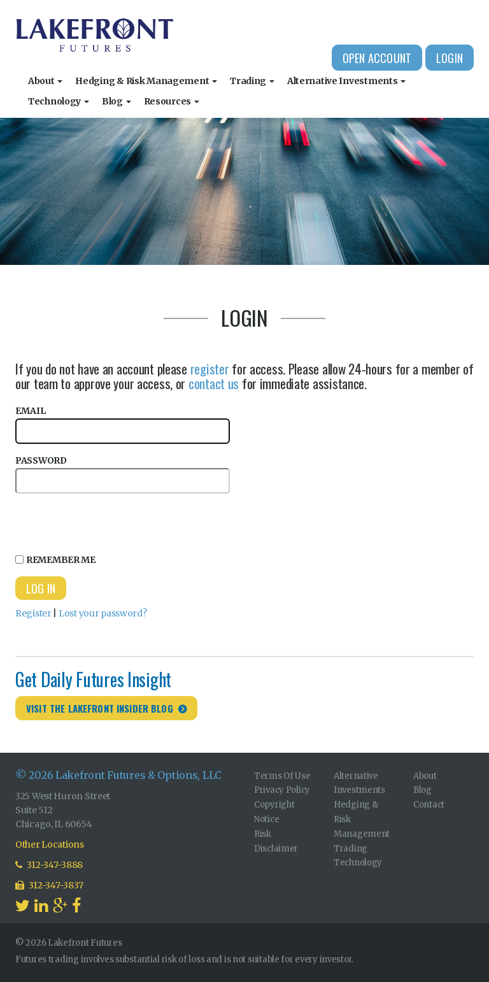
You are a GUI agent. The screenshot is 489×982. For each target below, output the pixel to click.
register (209, 368)
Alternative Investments (346, 81)
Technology (58, 101)
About (45, 81)
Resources (171, 101)
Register (33, 613)
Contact (428, 804)
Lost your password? (103, 613)
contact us (213, 383)
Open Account (377, 58)
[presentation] (112, 521)
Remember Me (55, 560)
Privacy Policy (282, 790)
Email (122, 424)
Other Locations (49, 844)
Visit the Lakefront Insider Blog (99, 708)
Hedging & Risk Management (146, 81)
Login (449, 58)
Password (122, 474)
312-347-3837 (49, 885)
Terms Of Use (282, 776)
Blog (116, 101)
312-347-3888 (49, 865)
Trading (252, 81)
